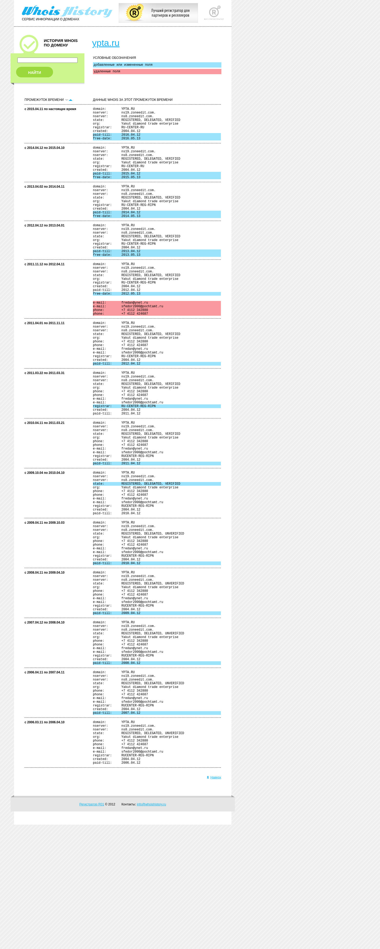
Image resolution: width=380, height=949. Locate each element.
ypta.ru (106, 43)
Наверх (214, 902)
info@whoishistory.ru (151, 929)
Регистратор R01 (91, 929)
